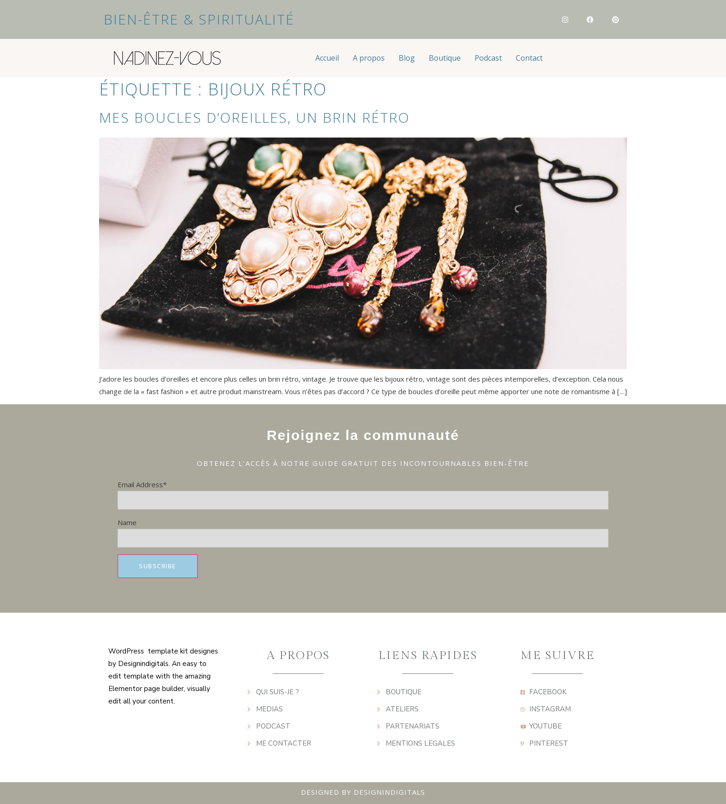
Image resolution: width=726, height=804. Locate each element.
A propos (369, 58)
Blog (407, 58)
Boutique (445, 58)
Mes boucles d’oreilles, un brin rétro (254, 117)
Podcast (488, 58)
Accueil (327, 58)
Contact (529, 58)
